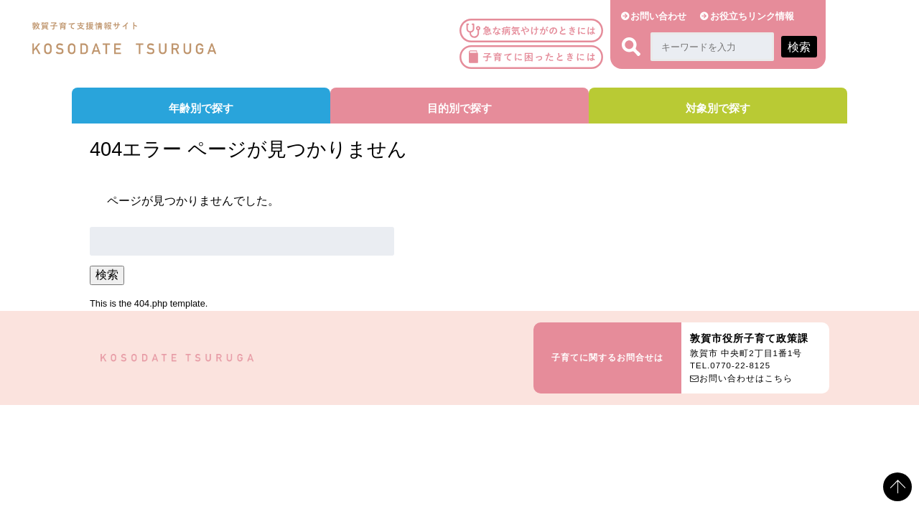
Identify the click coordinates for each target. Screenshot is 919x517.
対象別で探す (718, 108)
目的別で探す (459, 108)
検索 (106, 275)
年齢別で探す (201, 108)
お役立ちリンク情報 (752, 16)
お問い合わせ (658, 16)
